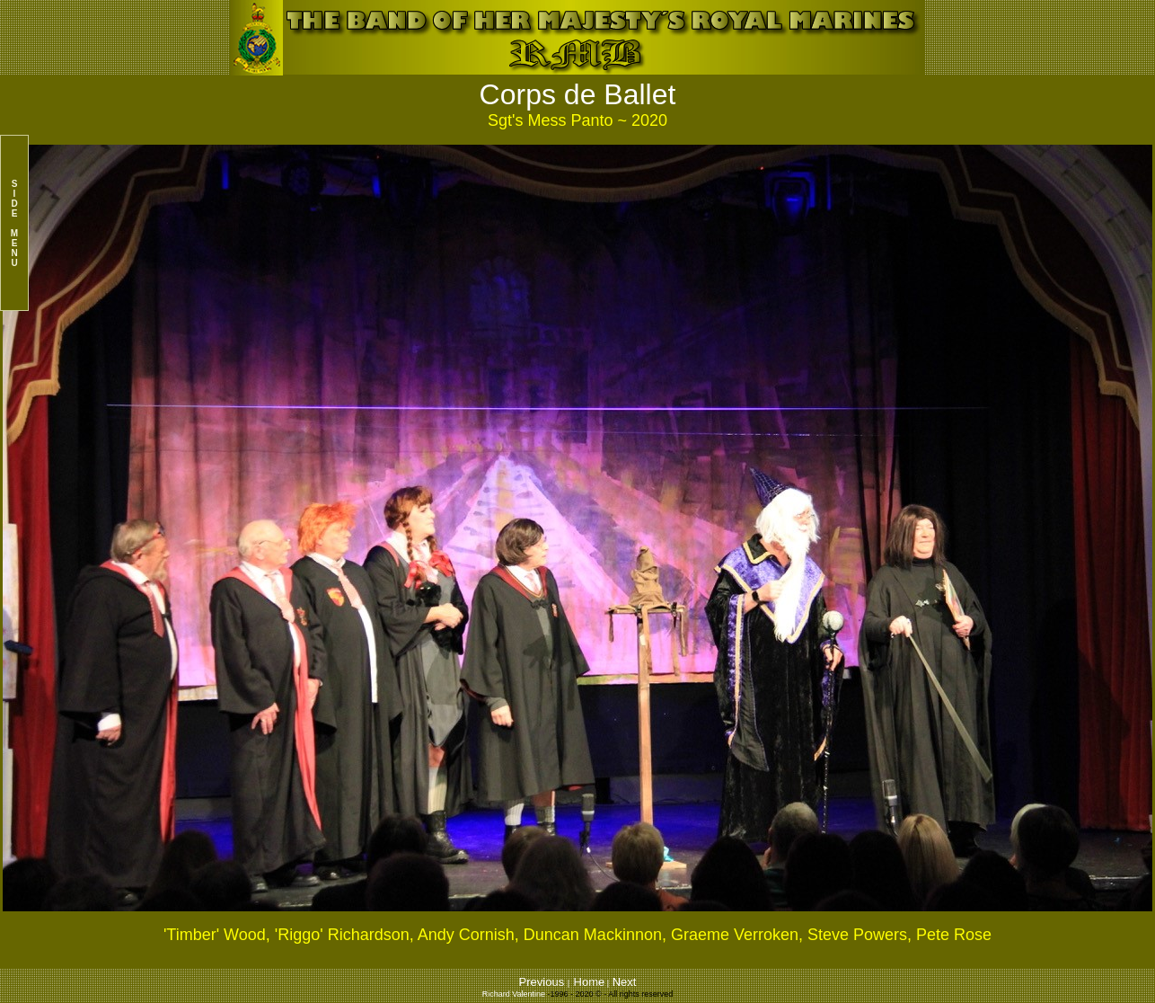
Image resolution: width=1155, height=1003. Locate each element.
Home (589, 982)
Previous (543, 982)
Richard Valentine (513, 994)
